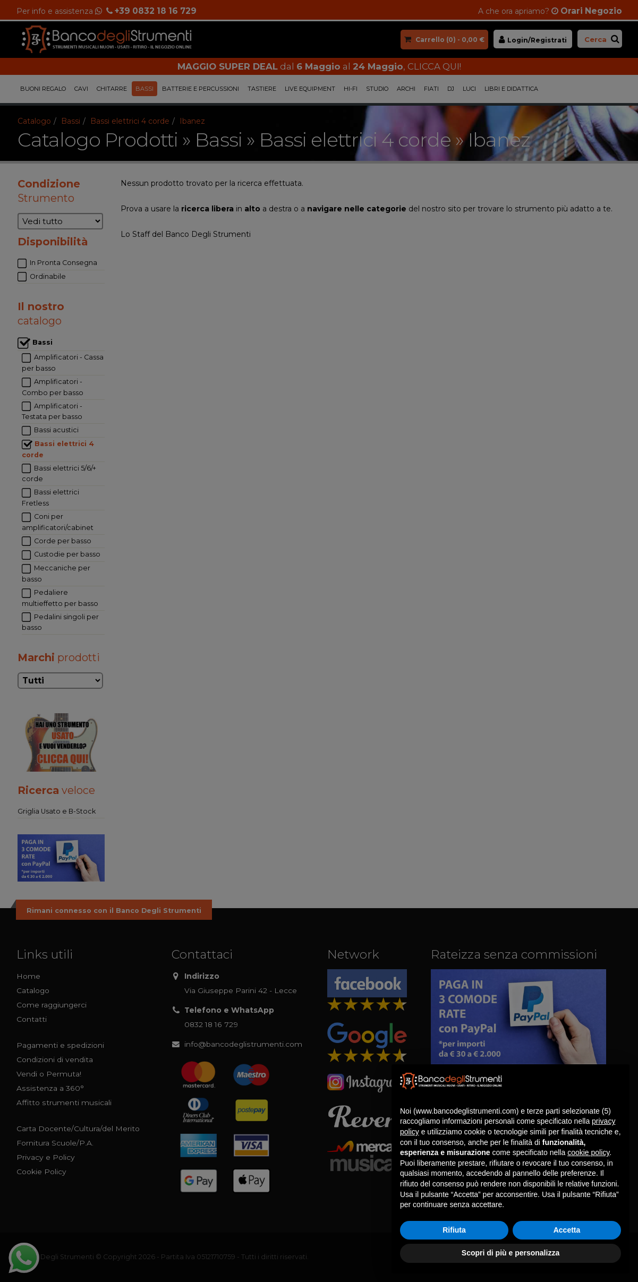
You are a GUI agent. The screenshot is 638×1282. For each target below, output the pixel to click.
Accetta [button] (567, 1230)
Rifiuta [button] (454, 1230)
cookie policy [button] (588, 1152)
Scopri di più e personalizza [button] (510, 1253)
